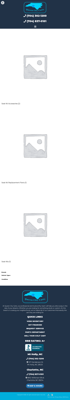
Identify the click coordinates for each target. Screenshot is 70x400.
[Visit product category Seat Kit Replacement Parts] (35, 148)
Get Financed (35, 325)
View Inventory (35, 321)
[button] (2, 2)
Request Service (35, 329)
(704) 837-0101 (35, 21)
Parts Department (35, 332)
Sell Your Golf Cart (35, 336)
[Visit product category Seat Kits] (35, 227)
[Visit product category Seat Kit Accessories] (35, 69)
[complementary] (64, 394)
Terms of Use (51, 397)
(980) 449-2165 (7, 396)
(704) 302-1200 (35, 15)
